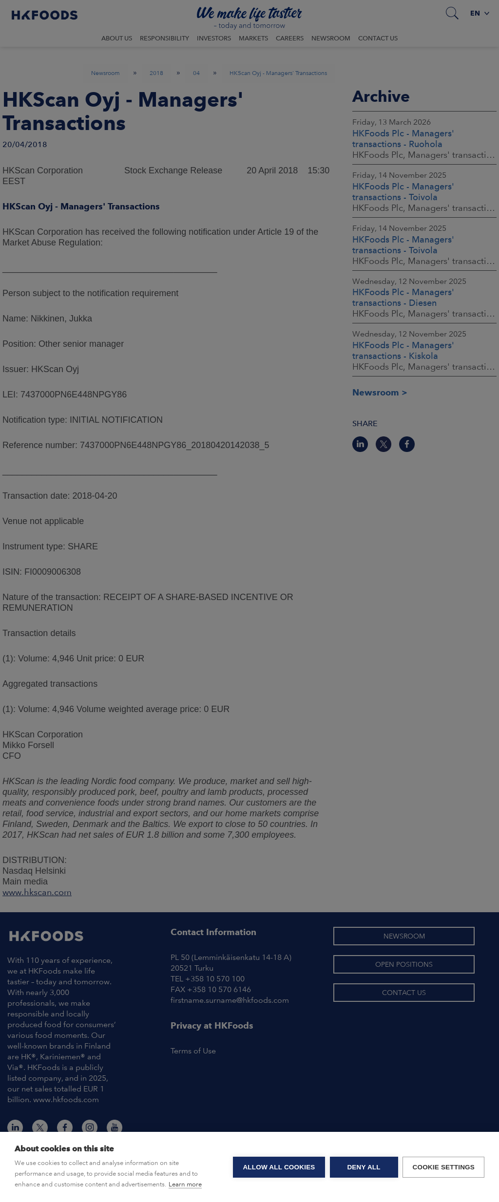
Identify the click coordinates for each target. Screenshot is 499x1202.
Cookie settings (443, 1167)
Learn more (185, 1184)
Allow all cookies (279, 1167)
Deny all (363, 1167)
